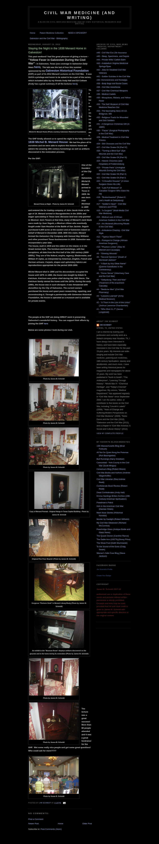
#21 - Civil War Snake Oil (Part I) (111, 177)
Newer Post (33, 823)
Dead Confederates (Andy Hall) (111, 492)
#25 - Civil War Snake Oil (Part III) (112, 157)
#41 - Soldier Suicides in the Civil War (113, 76)
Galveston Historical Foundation (67, 70)
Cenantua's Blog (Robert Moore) (111, 469)
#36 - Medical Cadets (106, 94)
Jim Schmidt (106, 325)
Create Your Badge (104, 576)
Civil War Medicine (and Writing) (79, 15)
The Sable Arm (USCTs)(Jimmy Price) (113, 539)
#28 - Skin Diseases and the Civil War (113, 144)
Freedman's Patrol (105, 502)
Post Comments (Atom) (51, 829)
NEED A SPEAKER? (77, 33)
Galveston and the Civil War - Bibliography (49, 38)
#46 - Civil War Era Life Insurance (112, 53)
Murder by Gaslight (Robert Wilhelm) (113, 519)
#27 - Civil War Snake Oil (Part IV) (112, 147)
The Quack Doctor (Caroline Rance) (113, 536)
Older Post (87, 823)
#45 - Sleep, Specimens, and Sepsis (113, 56)
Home (32, 33)
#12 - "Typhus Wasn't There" (109, 237)
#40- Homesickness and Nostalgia (112, 80)
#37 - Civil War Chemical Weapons (112, 90)
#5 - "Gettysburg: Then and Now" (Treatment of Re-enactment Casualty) (111, 283)
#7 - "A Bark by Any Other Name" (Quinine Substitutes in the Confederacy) (111, 266)
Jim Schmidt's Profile (104, 569)
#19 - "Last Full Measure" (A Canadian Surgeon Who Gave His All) (113, 191)
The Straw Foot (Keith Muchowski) (112, 543)
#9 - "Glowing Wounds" (107, 253)
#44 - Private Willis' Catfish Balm (111, 60)
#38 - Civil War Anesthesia (108, 87)
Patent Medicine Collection (52, 33)
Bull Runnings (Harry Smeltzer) (110, 459)
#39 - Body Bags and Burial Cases (112, 83)
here (37, 67)
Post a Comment (35, 819)
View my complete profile (110, 433)
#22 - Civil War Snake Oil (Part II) (111, 174)
